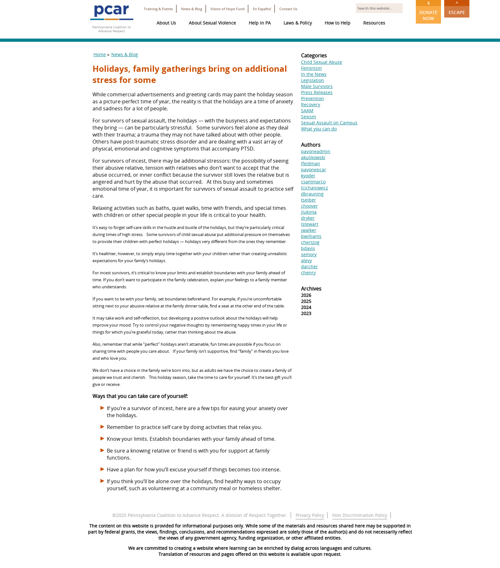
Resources (374, 23)
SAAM (307, 110)
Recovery (310, 104)
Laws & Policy (297, 23)
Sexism (308, 117)
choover (309, 206)
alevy (306, 260)
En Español (262, 8)
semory (309, 254)
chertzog (310, 242)
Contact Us (288, 8)
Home (99, 54)
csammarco (313, 182)
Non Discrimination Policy (359, 515)
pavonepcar (313, 169)
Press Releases (317, 92)
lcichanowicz (314, 188)
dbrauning (312, 194)
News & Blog (191, 8)
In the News (314, 74)
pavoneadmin (315, 151)
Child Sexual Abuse (321, 62)
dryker (308, 218)
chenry (308, 272)
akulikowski (313, 157)
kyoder (308, 176)
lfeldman (310, 163)
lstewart (309, 224)
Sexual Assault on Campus (329, 123)
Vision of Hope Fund (227, 8)
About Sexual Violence (212, 23)
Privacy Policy (310, 515)
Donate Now (428, 10)
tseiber (308, 200)
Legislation (312, 80)
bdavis (308, 248)
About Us (166, 23)
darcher (309, 266)
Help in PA (260, 23)
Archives (311, 288)
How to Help (337, 23)
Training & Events (158, 8)
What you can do (319, 129)
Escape (456, 7)
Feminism (311, 68)
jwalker (308, 230)
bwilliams (311, 236)
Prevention (312, 98)
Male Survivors (317, 86)
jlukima (309, 212)
